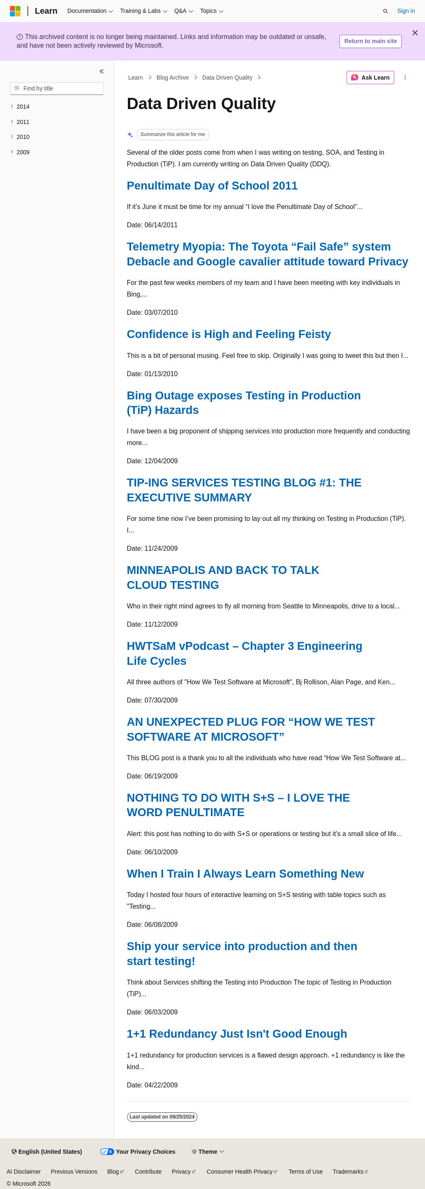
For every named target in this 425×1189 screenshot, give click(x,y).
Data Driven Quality (227, 77)
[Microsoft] (15, 11)
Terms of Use (305, 1171)
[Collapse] (101, 71)
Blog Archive (172, 77)
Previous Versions (74, 1171)
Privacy (181, 1171)
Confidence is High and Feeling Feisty (229, 334)
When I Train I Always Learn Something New (245, 873)
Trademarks (348, 1171)
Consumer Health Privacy (240, 1171)
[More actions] (405, 77)
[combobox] (57, 88)
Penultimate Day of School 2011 (212, 185)
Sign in (406, 10)
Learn (135, 77)
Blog (113, 1171)
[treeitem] (57, 107)
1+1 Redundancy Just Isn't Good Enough (237, 1033)
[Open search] (385, 11)
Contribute (148, 1171)
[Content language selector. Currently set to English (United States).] (47, 1152)
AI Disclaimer (24, 1171)
